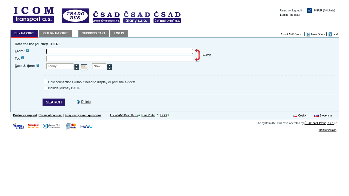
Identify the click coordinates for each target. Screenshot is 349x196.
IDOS (163, 115)
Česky (302, 115)
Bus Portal (148, 115)
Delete (86, 102)
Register (295, 14)
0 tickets (329, 10)
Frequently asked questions (83, 115)
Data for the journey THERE (38, 44)
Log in (284, 14)
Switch (206, 55)
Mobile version (327, 129)
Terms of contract (50, 115)
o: (19, 58)
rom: (22, 51)
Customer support (25, 115)
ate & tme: (27, 66)
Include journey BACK (64, 88)
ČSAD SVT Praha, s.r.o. (319, 123)
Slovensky (326, 115)
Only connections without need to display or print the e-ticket (91, 82)
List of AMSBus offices (124, 115)
